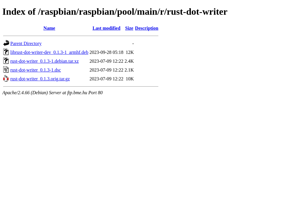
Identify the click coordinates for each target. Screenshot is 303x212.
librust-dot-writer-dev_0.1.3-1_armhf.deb (49, 52)
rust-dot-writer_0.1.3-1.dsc (35, 69)
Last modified (106, 28)
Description (146, 28)
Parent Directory (26, 43)
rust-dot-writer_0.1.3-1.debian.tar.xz (44, 61)
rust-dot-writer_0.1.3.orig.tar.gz (40, 78)
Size (129, 28)
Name (49, 28)
